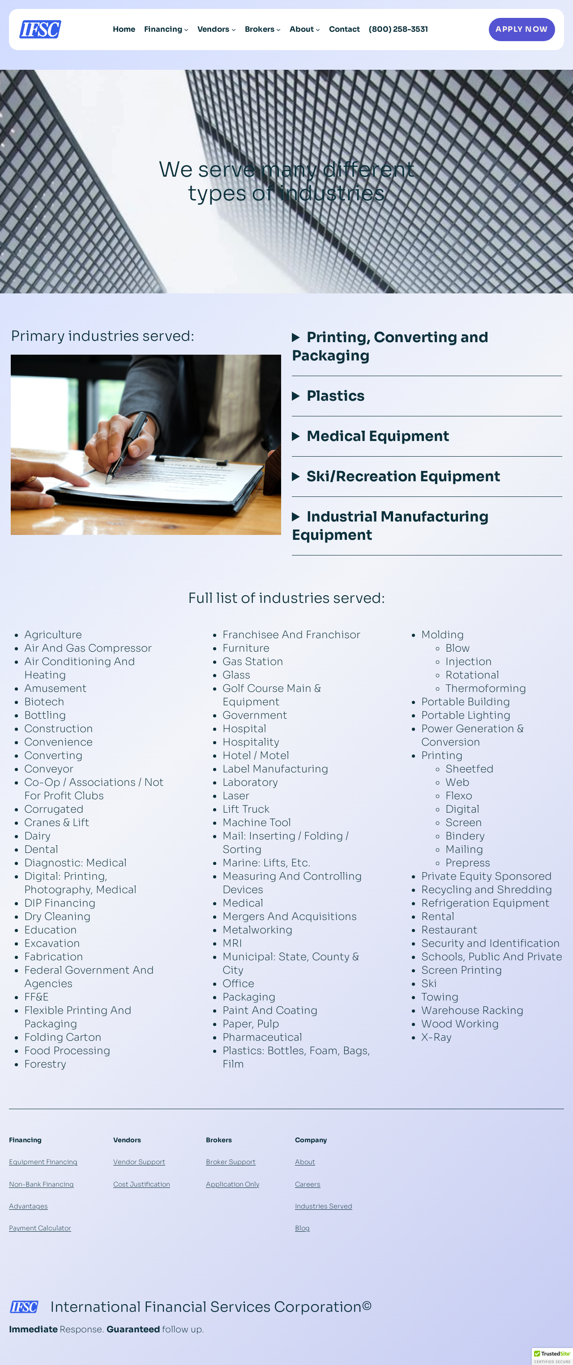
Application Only (232, 1184)
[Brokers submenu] (278, 29)
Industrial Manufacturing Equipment (390, 526)
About (305, 1162)
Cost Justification (141, 1184)
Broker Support (231, 1162)
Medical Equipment (378, 436)
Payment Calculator (40, 1228)
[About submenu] (318, 29)
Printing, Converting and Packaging (390, 346)
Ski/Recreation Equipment (403, 476)
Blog (302, 1228)
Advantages (28, 1206)
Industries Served (323, 1206)
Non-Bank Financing (41, 1184)
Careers (308, 1184)
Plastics (336, 396)
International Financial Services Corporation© (211, 1307)
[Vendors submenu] (233, 29)
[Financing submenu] (186, 29)
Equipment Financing (43, 1162)
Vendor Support (139, 1162)
